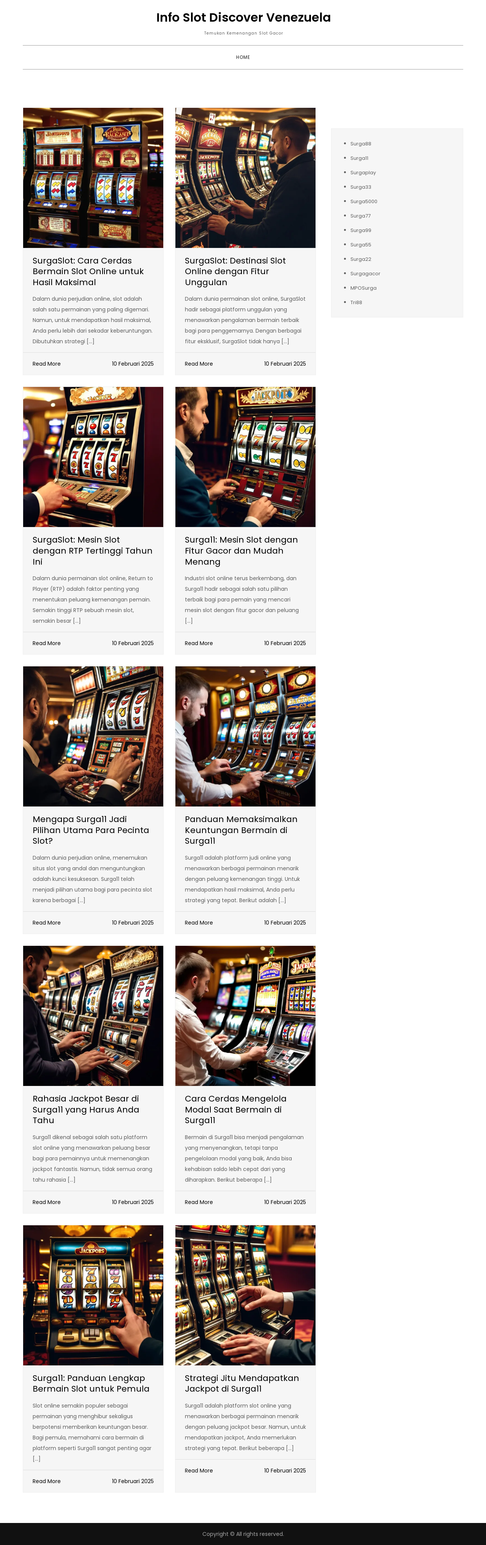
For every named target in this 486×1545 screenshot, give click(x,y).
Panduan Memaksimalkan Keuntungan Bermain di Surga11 (241, 830)
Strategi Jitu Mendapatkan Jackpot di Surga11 (242, 1383)
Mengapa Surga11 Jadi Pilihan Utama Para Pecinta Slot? (91, 830)
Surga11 (359, 158)
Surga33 (360, 187)
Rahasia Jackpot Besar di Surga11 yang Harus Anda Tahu (86, 1109)
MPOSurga (363, 288)
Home (243, 57)
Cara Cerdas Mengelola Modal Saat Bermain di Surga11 (236, 1109)
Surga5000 (363, 201)
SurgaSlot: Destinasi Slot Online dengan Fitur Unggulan (235, 271)
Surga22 (360, 259)
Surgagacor (365, 273)
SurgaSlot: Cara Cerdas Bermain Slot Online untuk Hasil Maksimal (88, 271)
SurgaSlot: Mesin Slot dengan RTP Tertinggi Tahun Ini (93, 550)
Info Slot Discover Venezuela (243, 17)
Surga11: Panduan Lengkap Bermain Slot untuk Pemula (91, 1383)
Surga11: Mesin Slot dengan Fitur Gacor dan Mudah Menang (241, 550)
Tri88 (356, 302)
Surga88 (360, 143)
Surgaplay (363, 172)
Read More (47, 364)
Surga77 (360, 215)
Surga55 (360, 244)
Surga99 (360, 230)
